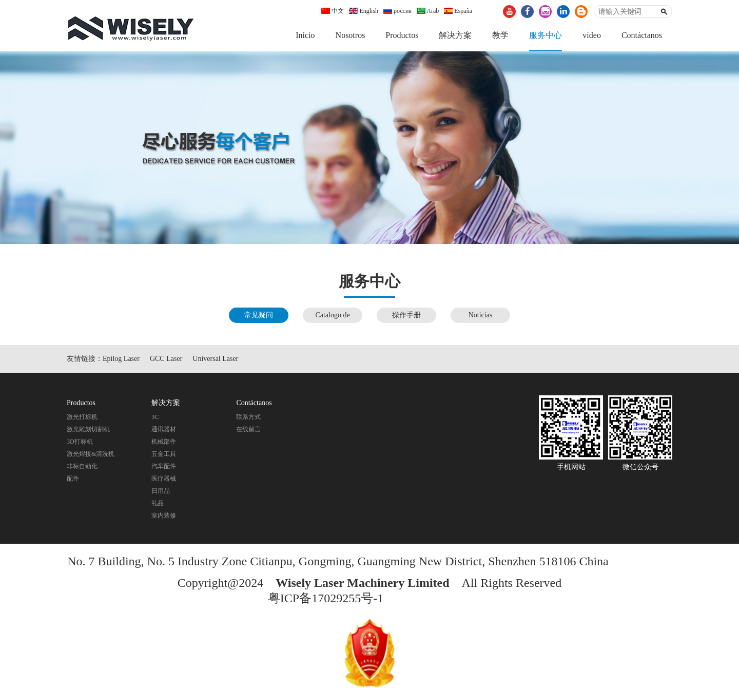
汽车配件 (163, 466)
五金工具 (163, 453)
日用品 (160, 490)
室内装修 (163, 515)
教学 (500, 35)
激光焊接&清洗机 (90, 453)
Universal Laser (215, 358)
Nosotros (350, 35)
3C (155, 417)
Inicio (305, 35)
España (458, 10)
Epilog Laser (121, 358)
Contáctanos (641, 35)
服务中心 (545, 35)
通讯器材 (163, 429)
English (363, 10)
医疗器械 (163, 478)
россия (397, 10)
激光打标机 (82, 417)
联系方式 (248, 417)
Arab (428, 10)
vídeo (591, 35)
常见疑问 (258, 315)
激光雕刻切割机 (88, 429)
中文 (332, 10)
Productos (401, 35)
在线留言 (248, 429)
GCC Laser (166, 358)
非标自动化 (82, 466)
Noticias (481, 315)
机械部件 (163, 441)
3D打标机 (80, 441)
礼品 (157, 503)
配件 (73, 478)
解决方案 (455, 35)
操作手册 (406, 315)
